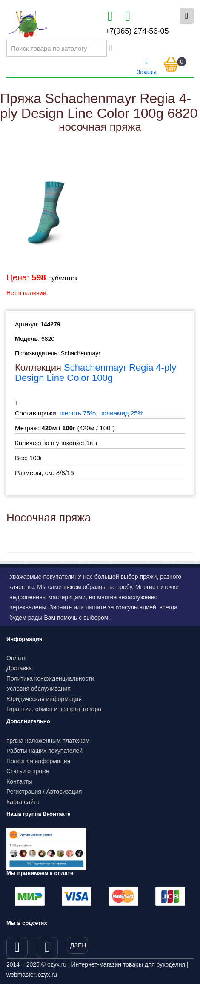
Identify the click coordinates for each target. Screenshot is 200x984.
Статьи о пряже (27, 771)
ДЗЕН (78, 945)
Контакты (19, 781)
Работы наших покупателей (44, 750)
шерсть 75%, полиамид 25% (101, 413)
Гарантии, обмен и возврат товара (53, 709)
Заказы (147, 67)
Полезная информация (38, 761)
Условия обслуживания (38, 688)
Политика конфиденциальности (50, 678)
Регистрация (23, 791)
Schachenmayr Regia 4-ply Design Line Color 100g (95, 372)
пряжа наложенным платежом (47, 740)
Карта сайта (23, 801)
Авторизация (64, 791)
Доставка (19, 668)
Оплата (16, 658)
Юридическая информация (44, 698)
